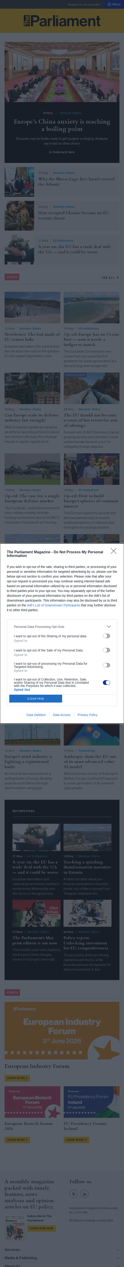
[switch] (106, 636)
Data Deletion (36, 715)
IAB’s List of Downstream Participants (53, 605)
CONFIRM (35, 698)
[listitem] (62, 626)
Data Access (62, 715)
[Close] (115, 552)
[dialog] (62, 633)
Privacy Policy (87, 715)
